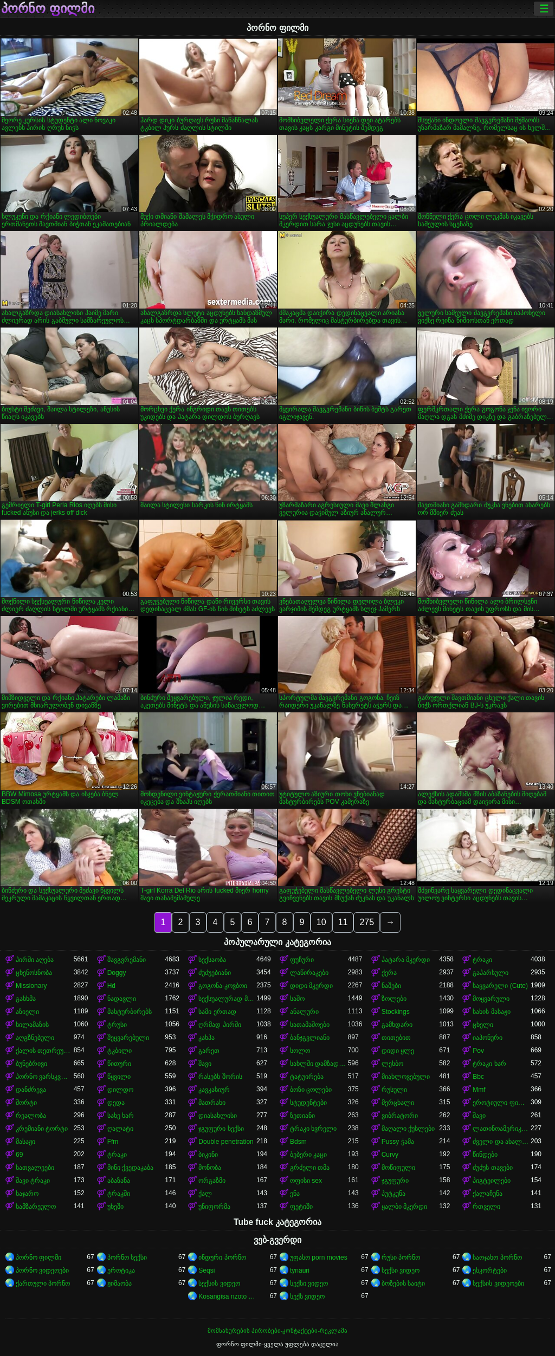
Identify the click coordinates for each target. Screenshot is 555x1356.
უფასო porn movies (318, 1257)
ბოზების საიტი (403, 1283)
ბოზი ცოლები (311, 1089)
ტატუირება (307, 1076)
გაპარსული (490, 973)
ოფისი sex (306, 1180)
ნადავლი (121, 999)
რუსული (394, 1089)
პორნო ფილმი (47, 9)
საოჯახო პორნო (497, 1257)
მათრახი (211, 1102)
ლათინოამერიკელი (502, 1128)
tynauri (299, 1270)
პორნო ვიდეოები (42, 1270)
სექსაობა (212, 960)
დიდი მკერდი (311, 986)
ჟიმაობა (119, 1283)
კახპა (206, 1037)
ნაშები (391, 986)
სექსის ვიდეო (219, 1283)
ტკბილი (119, 1050)
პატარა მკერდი (406, 960)
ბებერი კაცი (308, 1154)
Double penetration (225, 1141)
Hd (111, 986)
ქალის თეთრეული (45, 1050)
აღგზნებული (35, 1037)
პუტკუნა (393, 1193)
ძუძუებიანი (214, 973)
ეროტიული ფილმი (502, 1102)
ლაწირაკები (309, 973)
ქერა (389, 973)
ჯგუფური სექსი (220, 1128)
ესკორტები (490, 1270)
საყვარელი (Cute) (500, 986)
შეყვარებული (128, 1037)
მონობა (209, 1167)
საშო (297, 999)
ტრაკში (118, 1193)
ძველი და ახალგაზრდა (502, 1141)
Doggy (116, 973)
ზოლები (394, 999)
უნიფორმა (214, 1206)
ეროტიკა (121, 1270)
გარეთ (209, 1050)
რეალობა (31, 1115)
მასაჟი (25, 1141)
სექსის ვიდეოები (498, 1283)
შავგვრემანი (126, 960)
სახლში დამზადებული (319, 1063)
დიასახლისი (217, 1115)
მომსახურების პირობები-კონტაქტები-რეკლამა (277, 1330)
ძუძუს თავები (492, 1167)
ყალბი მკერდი (404, 1206)
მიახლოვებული (406, 1076)
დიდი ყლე (398, 1050)
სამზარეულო (36, 1206)
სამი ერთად (217, 1012)
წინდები (485, 1154)
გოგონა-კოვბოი (222, 986)
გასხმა (26, 999)
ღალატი (120, 1128)
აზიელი (27, 1012)
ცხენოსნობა (34, 973)
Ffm (113, 1141)
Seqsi (206, 1270)
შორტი (26, 1102)
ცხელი (483, 1025)
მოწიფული (398, 1167)
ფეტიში (301, 1206)
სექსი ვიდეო (401, 1270)
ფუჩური (302, 960)
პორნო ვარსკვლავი (45, 1076)
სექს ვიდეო (307, 1296)
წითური (119, 1063)
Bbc (478, 1076)
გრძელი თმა (310, 1167)
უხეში (115, 1206)
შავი (204, 1063)
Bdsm (298, 1141)
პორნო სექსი (127, 1257)
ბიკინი (208, 1154)
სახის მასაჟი (491, 1012)
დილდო (120, 1089)
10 (321, 922)
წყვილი (119, 1076)
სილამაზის (32, 1025)
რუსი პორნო (401, 1257)
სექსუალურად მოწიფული (227, 999)
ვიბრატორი (400, 1115)
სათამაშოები (310, 1025)
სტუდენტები (308, 1102)
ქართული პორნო (43, 1283)
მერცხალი (398, 1102)
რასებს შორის (220, 1076)
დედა (116, 1102)
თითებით (396, 1037)
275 (366, 922)
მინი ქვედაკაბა (130, 1167)
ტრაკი (482, 960)
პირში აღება (35, 960)
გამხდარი (397, 1025)
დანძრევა (31, 1089)
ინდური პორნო (222, 1257)
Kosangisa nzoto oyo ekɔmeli (227, 1296)
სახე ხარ (120, 1115)
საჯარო (27, 1193)
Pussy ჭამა (398, 1141)
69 (19, 1154)
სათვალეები (35, 1167)
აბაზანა (118, 1180)
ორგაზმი (211, 1180)
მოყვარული (491, 999)
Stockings (396, 1012)
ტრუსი (117, 1025)
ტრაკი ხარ (489, 1063)
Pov (478, 1050)
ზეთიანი (302, 1115)
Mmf (479, 1089)
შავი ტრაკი (33, 1180)
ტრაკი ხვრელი (313, 1128)
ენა (295, 1193)
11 (343, 922)
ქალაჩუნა (487, 1193)
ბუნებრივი (31, 1063)
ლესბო (392, 1063)
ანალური (304, 1012)
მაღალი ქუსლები (408, 1128)
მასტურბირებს (129, 1012)
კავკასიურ (214, 1089)
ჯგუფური (395, 1180)
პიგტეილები (492, 1180)
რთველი (486, 1206)
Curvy (390, 1154)
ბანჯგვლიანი (310, 1037)
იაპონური (487, 1037)
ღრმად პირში (219, 1025)
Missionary (31, 986)
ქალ (205, 1193)
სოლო (300, 1050)
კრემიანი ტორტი (42, 1128)
